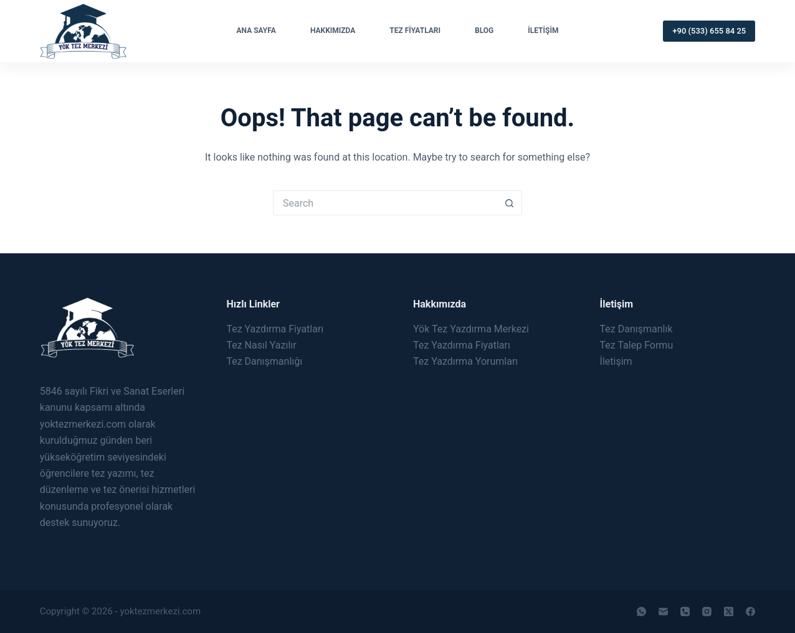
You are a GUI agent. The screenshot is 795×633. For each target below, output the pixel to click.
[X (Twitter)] (728, 611)
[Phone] (685, 611)
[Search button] (509, 202)
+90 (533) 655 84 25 (709, 30)
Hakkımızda (332, 30)
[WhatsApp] (641, 611)
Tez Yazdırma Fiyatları (274, 329)
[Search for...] (385, 202)
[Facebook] (750, 611)
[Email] (663, 611)
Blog (484, 30)
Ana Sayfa (256, 30)
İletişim (543, 30)
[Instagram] (707, 611)
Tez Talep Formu (637, 345)
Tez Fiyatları (414, 30)
